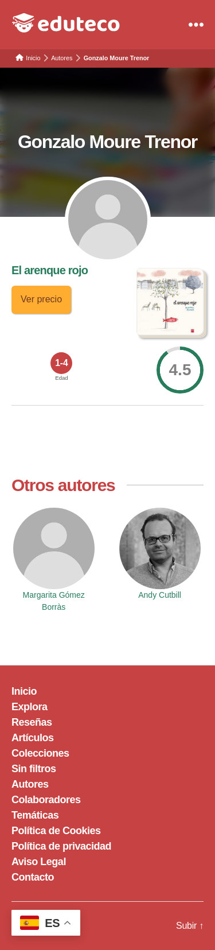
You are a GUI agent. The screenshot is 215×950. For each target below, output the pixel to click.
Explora (29, 706)
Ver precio (41, 299)
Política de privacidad (61, 846)
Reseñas (31, 722)
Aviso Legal (38, 861)
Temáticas (34, 815)
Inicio (24, 691)
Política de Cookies (56, 830)
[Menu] (196, 24)
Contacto (32, 877)
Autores (30, 784)
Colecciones (40, 753)
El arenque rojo (49, 270)
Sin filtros (33, 768)
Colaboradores (46, 799)
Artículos (32, 737)
